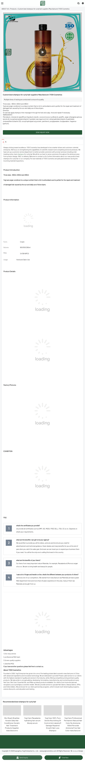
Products (13, 9)
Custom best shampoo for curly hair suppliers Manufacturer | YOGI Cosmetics (44, 9)
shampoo (20, 154)
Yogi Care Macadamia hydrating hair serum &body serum (32, 720)
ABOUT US (5, 9)
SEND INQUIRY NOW (42, 132)
